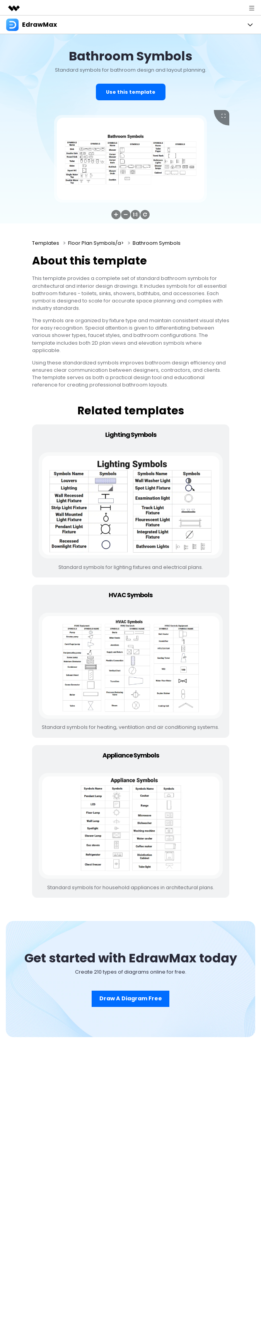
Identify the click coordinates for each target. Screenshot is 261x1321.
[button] (116, 214)
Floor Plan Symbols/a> (96, 243)
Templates (45, 243)
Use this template (130, 92)
